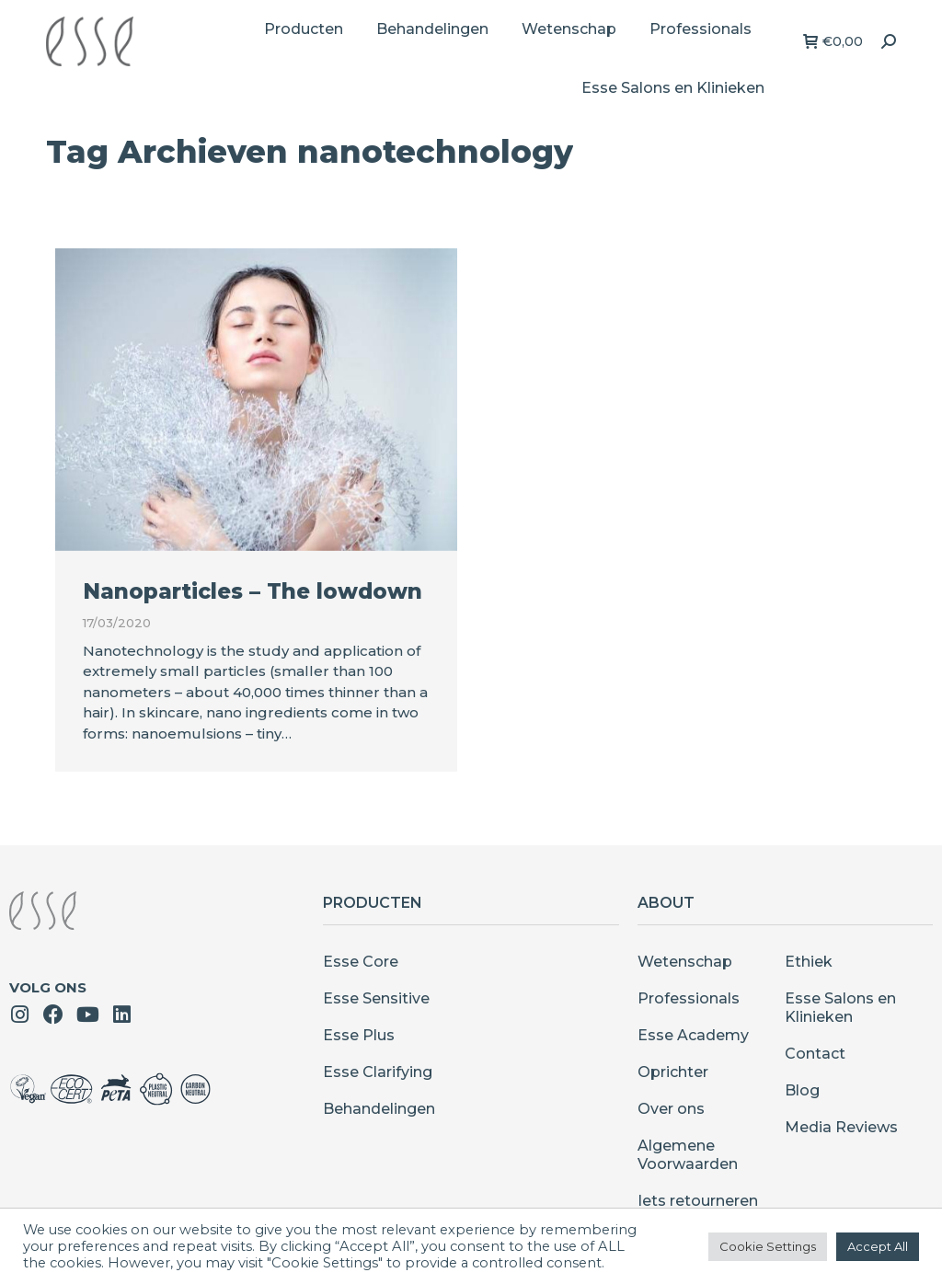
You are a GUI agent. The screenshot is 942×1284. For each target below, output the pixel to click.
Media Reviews (841, 1127)
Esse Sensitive (376, 998)
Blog (802, 1090)
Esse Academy (693, 1035)
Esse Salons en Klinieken (840, 1008)
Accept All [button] (877, 1246)
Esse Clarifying (377, 1072)
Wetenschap (685, 961)
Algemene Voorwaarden (688, 1155)
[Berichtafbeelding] (256, 399)
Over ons (671, 1109)
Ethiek (809, 961)
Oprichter (673, 1072)
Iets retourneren (698, 1200)
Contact (815, 1053)
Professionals (689, 998)
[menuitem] (303, 29)
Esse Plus (359, 1035)
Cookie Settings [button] (767, 1246)
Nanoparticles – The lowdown (252, 591)
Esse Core (360, 961)
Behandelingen (379, 1109)
